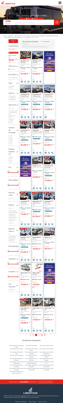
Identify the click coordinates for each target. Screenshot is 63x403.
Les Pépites (35, 121)
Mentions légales (32, 401)
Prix (10, 167)
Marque (11, 205)
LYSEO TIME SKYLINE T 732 (37, 203)
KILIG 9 (48, 237)
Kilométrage (13, 246)
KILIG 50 (37, 166)
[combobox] (37, 22)
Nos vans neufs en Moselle (16, 355)
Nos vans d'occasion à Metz (46, 345)
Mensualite (13, 180)
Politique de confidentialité (20, 401)
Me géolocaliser (13, 52)
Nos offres (12, 74)
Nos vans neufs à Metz (31, 345)
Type (10, 83)
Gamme (11, 93)
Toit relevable (12, 285)
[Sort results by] (46, 41)
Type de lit (12, 105)
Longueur (12, 271)
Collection (12, 259)
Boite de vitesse (12, 230)
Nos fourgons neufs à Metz (16, 349)
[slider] (8, 172)
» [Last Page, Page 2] (44, 334)
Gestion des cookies (42, 401)
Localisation (13, 46)
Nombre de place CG (12, 151)
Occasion (35, 18)
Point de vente (11, 194)
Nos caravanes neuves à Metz (46, 349)
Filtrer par (12, 66)
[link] (8, 3)
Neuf (28, 18)
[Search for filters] (13, 108)
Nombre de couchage (12, 130)
